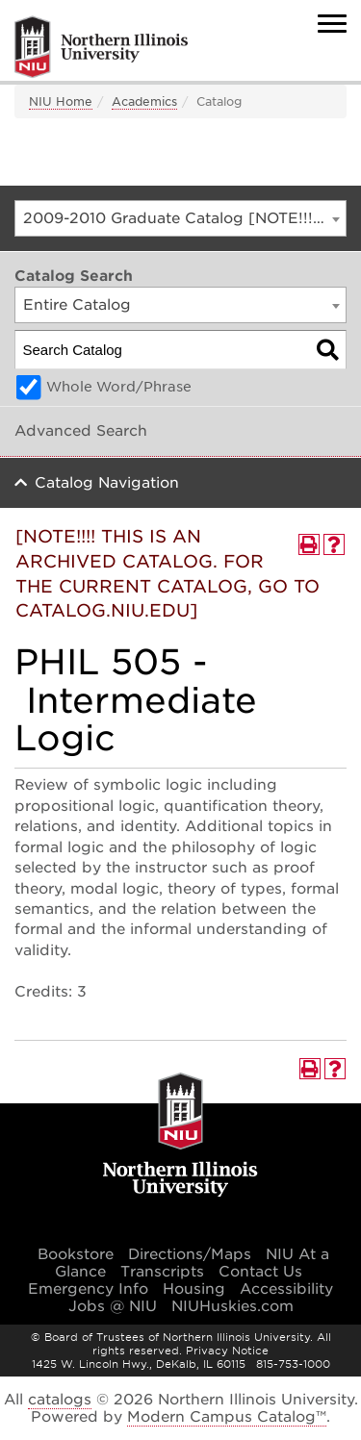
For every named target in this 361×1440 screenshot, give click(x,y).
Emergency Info (88, 1289)
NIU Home (60, 101)
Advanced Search (80, 431)
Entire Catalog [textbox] (77, 305)
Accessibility (286, 1289)
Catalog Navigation (107, 483)
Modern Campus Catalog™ (226, 1417)
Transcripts (162, 1271)
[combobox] (180, 218)
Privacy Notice (227, 1350)
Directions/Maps (189, 1254)
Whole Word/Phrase (119, 386)
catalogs (59, 1399)
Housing (194, 1289)
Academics (144, 101)
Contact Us (260, 1271)
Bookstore (76, 1254)
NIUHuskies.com (232, 1306)
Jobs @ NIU (112, 1306)
